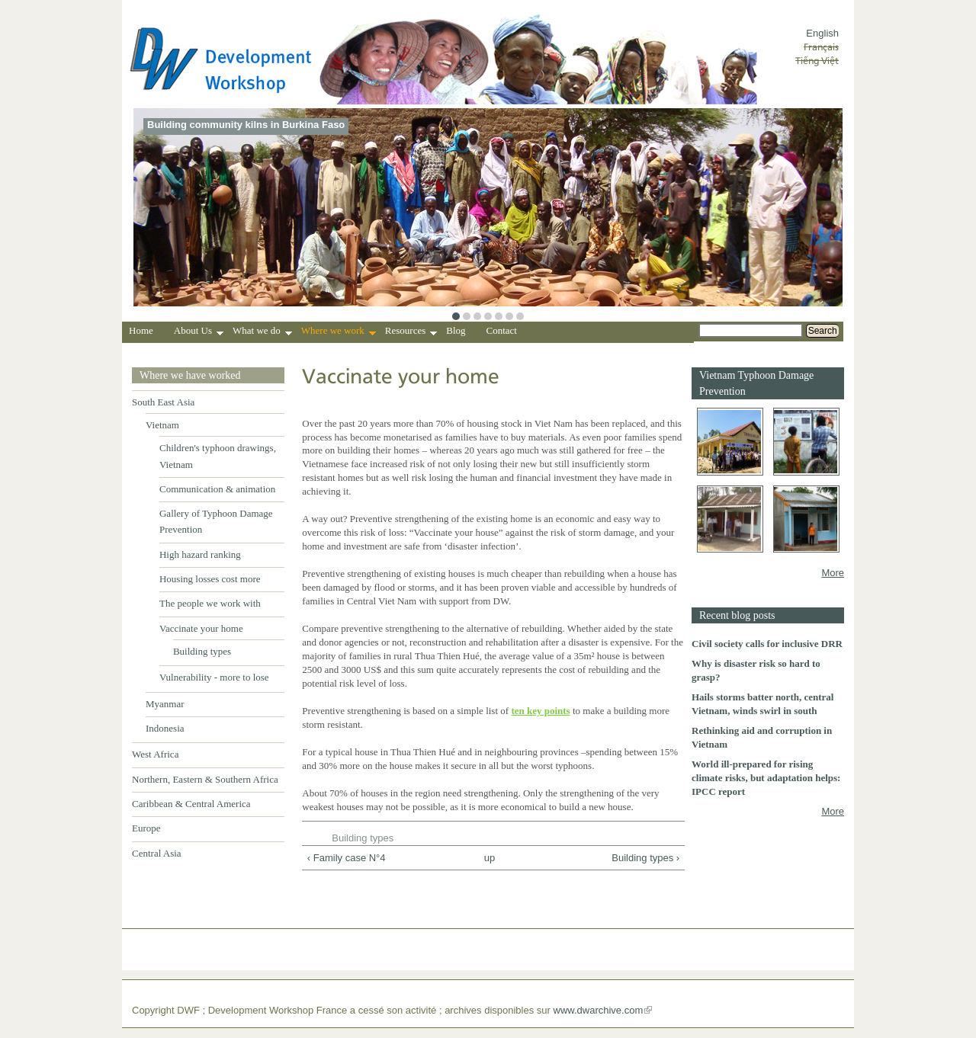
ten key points (540, 710)
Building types (202, 651)
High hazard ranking (200, 554)
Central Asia (156, 853)
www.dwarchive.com (599, 1010)
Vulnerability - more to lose (214, 677)
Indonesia (165, 728)
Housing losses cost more (210, 579)
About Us (198, 332)
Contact (501, 330)
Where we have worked (190, 375)
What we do (262, 332)
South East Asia (163, 402)
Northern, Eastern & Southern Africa (205, 779)
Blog (455, 330)
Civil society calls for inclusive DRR (767, 643)
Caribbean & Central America (191, 803)
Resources (411, 332)
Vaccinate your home (201, 628)
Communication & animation (217, 489)
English (822, 33)
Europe (146, 828)
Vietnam (162, 425)
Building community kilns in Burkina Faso (246, 124)
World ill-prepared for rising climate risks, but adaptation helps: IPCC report (766, 777)
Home (141, 330)
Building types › (645, 857)
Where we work (338, 332)
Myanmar (165, 704)
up (489, 857)
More (832, 572)
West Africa (155, 754)
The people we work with (210, 603)
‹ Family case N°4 (346, 857)
